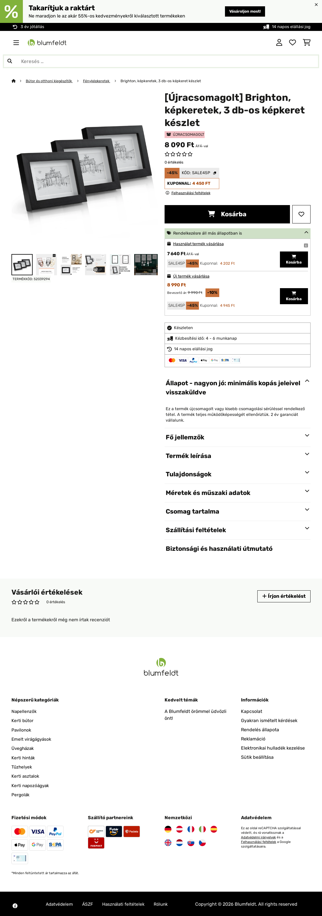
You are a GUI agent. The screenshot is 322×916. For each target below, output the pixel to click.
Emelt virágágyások (32, 739)
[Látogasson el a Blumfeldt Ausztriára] (179, 828)
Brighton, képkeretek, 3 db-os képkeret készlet (164, 81)
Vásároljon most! (243, 11)
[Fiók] (279, 43)
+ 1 (146, 264)
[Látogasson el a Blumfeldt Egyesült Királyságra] (168, 841)
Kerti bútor (22, 720)
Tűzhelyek (22, 766)
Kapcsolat (251, 711)
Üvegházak (23, 748)
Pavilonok (21, 729)
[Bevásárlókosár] (307, 43)
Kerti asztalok (25, 775)
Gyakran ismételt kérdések (269, 720)
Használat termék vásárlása (199, 243)
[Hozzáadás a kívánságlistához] (301, 214)
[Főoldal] (18, 81)
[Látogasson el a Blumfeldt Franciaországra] (190, 828)
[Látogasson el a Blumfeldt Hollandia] (179, 841)
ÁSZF (89, 903)
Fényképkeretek (99, 81)
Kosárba (227, 214)
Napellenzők (24, 711)
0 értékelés (174, 162)
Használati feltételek (126, 903)
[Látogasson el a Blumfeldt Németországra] (168, 828)
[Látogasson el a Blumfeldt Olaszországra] (202, 828)
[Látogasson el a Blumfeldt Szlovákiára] (190, 841)
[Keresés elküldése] (9, 61)
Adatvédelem (60, 903)
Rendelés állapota (260, 729)
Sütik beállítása (257, 757)
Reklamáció (253, 739)
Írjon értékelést (283, 596)
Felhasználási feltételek (259, 841)
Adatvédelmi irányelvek (259, 836)
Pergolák (20, 794)
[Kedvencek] (292, 43)
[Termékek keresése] (161, 61)
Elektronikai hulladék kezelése (273, 748)
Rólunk (164, 903)
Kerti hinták (23, 757)
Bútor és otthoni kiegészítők (50, 81)
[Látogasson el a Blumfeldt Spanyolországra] (213, 828)
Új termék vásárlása (192, 276)
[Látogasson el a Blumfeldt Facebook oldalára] (14, 905)
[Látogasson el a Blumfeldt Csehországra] (202, 841)
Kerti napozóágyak (31, 784)
